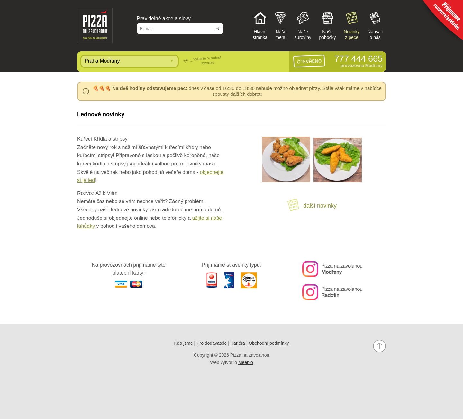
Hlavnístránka (260, 25)
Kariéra (238, 343)
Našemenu (280, 25)
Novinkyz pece (352, 25)
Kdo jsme (183, 343)
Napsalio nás (375, 25)
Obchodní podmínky (269, 343)
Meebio (245, 362)
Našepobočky (327, 25)
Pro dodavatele (211, 343)
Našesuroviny (303, 25)
